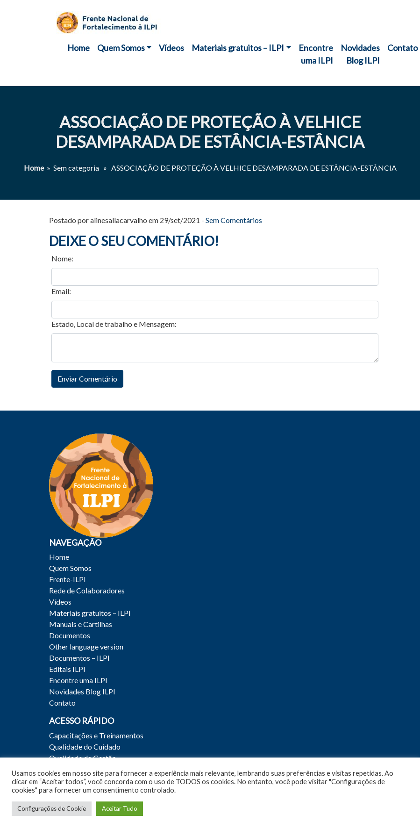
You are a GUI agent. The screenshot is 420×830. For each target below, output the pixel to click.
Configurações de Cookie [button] (51, 808)
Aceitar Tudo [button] (119, 808)
